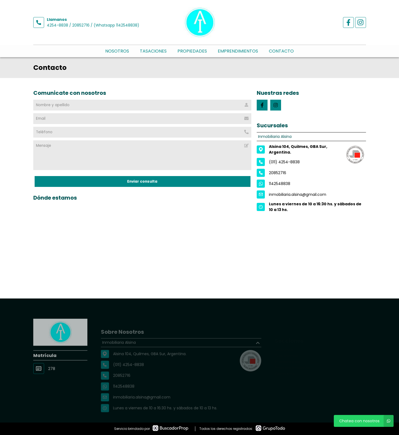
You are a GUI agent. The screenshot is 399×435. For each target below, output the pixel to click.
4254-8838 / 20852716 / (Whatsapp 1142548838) (93, 25)
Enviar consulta (142, 181)
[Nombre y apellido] (142, 105)
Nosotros (117, 51)
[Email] (142, 118)
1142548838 (279, 183)
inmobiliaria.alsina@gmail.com (297, 194)
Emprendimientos (238, 51)
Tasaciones (153, 51)
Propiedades (192, 51)
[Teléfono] (142, 132)
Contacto (281, 51)
